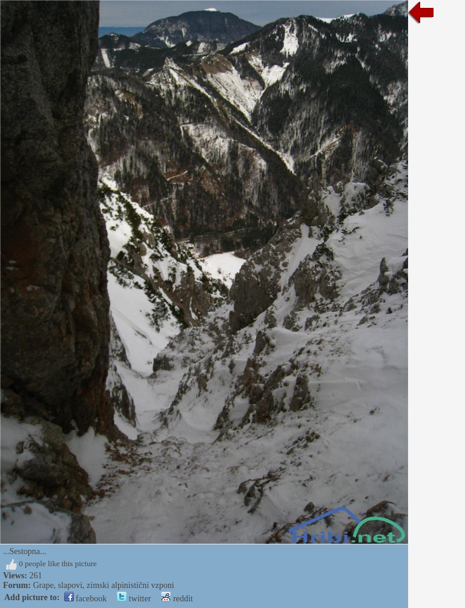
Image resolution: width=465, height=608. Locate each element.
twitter (134, 598)
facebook (85, 598)
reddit (177, 598)
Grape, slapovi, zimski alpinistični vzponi (103, 585)
